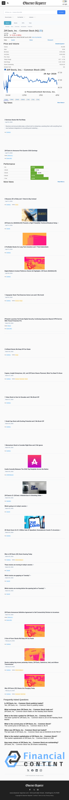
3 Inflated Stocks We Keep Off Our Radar (18, 349)
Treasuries (30, 26)
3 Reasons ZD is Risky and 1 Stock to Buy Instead (20, 199)
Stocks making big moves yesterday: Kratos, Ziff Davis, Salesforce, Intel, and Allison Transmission (31, 663)
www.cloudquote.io (47, 761)
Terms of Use (41, 795)
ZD (40, 30)
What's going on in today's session (16, 506)
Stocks (15, 23)
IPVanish (9, 325)
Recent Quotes (8, 17)
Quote (13, 40)
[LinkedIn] (36, 771)
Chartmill (8, 228)
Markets (7, 23)
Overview (7, 26)
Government (18, 694)
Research (50, 40)
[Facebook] (32, 771)
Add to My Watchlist (36, 37)
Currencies (17, 26)
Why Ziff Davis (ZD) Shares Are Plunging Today (20, 688)
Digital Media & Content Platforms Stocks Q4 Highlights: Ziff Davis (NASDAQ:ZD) (31, 271)
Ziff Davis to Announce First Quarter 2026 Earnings (21, 150)
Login (65, 4)
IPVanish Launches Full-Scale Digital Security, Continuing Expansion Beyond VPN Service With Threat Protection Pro (33, 320)
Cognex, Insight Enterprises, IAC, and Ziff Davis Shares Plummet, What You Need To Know (33, 373)
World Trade (23, 694)
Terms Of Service (50, 765)
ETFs (23, 23)
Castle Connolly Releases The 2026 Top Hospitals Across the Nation (26, 469)
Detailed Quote (59, 43)
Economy (17, 300)
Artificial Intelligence (19, 559)
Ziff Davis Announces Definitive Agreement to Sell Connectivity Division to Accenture (32, 612)
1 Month (17, 99)
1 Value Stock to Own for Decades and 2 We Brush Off (22, 397)
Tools (30, 23)
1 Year (28, 99)
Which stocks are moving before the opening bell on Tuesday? (25, 588)
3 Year (33, 99)
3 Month (23, 99)
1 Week (11, 99)
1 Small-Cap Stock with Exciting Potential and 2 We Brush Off (24, 421)
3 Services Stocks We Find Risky (15, 120)
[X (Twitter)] (28, 771)
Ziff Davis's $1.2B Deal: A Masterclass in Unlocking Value (24, 495)
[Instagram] (41, 771)
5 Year (37, 99)
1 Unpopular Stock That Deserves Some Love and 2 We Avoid (24, 295)
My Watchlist (20, 17)
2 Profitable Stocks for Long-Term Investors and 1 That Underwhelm (26, 247)
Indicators (31, 17)
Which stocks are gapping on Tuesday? (18, 575)
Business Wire (9, 158)
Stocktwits (8, 535)
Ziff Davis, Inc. (10, 155)
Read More (61, 181)
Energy (21, 300)
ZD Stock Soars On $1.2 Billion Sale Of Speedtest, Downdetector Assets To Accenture (33, 530)
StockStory (9, 132)
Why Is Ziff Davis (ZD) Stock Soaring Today (18, 554)
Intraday (6, 99)
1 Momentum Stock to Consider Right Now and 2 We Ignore (24, 445)
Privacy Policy (39, 765)
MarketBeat (9, 501)
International (23, 26)
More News (61, 102)
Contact (35, 795)
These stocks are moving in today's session (19, 565)
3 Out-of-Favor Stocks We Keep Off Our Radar (19, 638)
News (12, 26)
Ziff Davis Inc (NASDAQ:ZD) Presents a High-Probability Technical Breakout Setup (32, 223)
